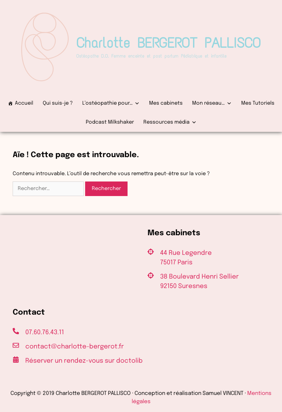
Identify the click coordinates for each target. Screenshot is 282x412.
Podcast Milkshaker (110, 122)
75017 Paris (176, 262)
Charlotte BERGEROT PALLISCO (168, 43)
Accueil (24, 103)
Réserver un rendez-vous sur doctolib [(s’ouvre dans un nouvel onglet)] (84, 361)
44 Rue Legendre (186, 253)
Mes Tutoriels (257, 103)
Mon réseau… (212, 103)
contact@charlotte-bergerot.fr (74, 346)
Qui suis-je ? (58, 103)
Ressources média (170, 122)
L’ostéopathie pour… (111, 103)
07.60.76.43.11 (44, 332)
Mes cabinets (166, 103)
